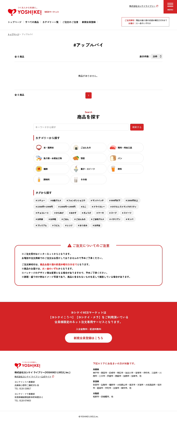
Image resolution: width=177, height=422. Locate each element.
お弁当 (97, 225)
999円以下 (115, 200)
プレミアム (42, 225)
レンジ (69, 225)
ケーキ (101, 212)
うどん (57, 225)
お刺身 (40, 219)
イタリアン (115, 219)
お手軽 (53, 219)
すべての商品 (32, 22)
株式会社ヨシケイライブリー (142, 6)
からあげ (59, 212)
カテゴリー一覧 (51, 22)
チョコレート (43, 212)
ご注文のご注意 (70, 22)
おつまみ (83, 225)
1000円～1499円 (67, 206)
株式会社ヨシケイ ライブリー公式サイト (33, 376)
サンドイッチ (98, 200)
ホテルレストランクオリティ (124, 206)
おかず (73, 212)
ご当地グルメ (98, 219)
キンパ (130, 219)
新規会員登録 (89, 22)
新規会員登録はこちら (88, 338)
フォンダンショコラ (76, 200)
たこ (84, 206)
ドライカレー (99, 206)
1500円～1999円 (45, 206)
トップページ (15, 22)
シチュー (41, 200)
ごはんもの (80, 219)
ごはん (66, 219)
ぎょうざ (87, 212)
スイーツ (127, 212)
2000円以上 (132, 200)
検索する (136, 127)
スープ (113, 212)
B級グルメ (56, 200)
